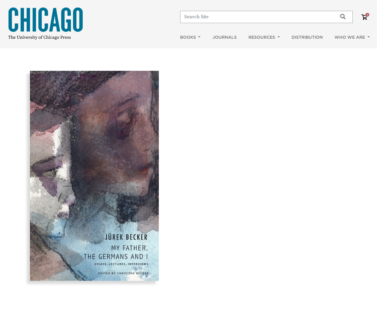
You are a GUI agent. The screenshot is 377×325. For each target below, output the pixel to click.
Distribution (307, 37)
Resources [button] (262, 37)
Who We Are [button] (350, 37)
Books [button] (188, 37)
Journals (224, 37)
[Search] (256, 17)
